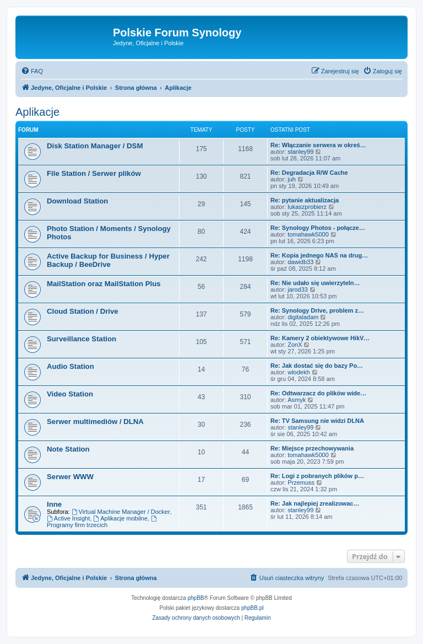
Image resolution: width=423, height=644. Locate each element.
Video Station (70, 394)
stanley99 (300, 151)
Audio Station (70, 366)
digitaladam (303, 317)
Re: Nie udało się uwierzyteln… (315, 283)
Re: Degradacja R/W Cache (309, 172)
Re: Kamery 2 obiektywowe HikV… (320, 338)
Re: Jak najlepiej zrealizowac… (314, 503)
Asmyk (297, 399)
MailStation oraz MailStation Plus (104, 284)
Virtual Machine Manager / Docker (121, 511)
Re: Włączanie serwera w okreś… (318, 145)
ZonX (295, 344)
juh (292, 179)
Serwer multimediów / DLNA (95, 421)
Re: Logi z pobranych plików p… (317, 476)
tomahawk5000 (308, 234)
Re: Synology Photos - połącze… (317, 227)
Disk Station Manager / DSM (95, 146)
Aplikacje (37, 112)
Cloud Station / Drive (82, 311)
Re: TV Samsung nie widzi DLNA (317, 420)
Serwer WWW (70, 477)
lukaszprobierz (307, 206)
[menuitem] (32, 71)
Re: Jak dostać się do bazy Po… (316, 365)
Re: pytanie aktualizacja (304, 200)
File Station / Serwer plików (94, 173)
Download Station (77, 201)
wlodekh (299, 372)
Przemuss (301, 482)
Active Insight (68, 518)
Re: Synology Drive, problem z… (317, 310)
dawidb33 (300, 262)
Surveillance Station (81, 339)
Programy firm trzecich (102, 522)
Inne (54, 504)
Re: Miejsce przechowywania (312, 448)
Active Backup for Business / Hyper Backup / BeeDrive (108, 260)
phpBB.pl (252, 608)
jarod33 (298, 289)
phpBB (196, 598)
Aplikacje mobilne (120, 518)
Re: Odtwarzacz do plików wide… (318, 393)
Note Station (68, 449)
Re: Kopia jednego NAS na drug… (319, 255)
